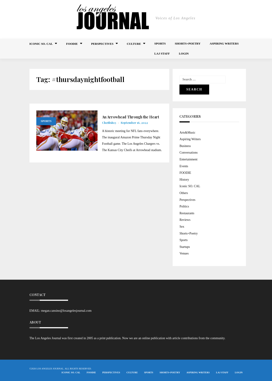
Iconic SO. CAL (189, 186)
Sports (160, 43)
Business (185, 146)
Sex (181, 226)
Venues (184, 253)
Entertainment (188, 159)
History (184, 179)
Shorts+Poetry (187, 43)
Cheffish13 (109, 123)
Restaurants (186, 213)
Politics (184, 206)
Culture (134, 43)
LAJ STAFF (162, 53)
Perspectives (102, 43)
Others (183, 193)
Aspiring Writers (224, 43)
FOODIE (72, 43)
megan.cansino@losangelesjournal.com (66, 310)
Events (183, 166)
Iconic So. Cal (41, 43)
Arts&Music (187, 132)
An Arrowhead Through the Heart (130, 117)
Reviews (184, 220)
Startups (184, 247)
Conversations (188, 152)
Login (184, 53)
